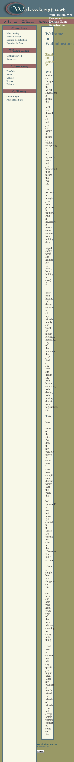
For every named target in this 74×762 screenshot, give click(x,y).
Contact (10, 78)
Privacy (10, 84)
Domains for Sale (15, 43)
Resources (11, 59)
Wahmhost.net (43, 747)
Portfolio (11, 71)
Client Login (13, 96)
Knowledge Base (15, 100)
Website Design (14, 36)
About (10, 74)
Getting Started (14, 56)
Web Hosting (13, 33)
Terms (10, 81)
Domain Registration (17, 40)
